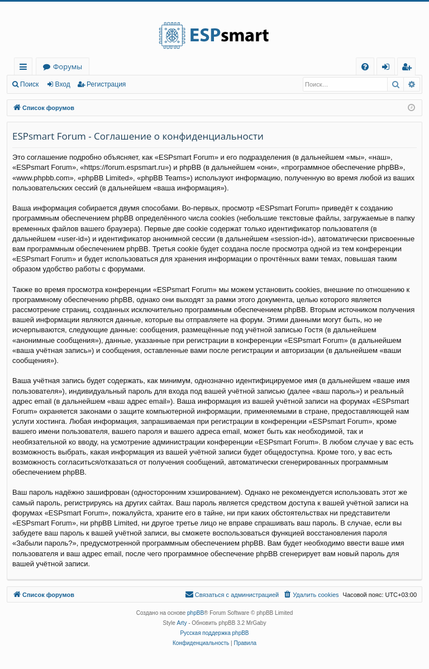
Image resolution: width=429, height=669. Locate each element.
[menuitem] (365, 66)
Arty (182, 623)
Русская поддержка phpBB (214, 633)
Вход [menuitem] (388, 68)
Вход (62, 84)
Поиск (29, 84)
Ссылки (25, 68)
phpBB (195, 613)
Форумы (67, 66)
